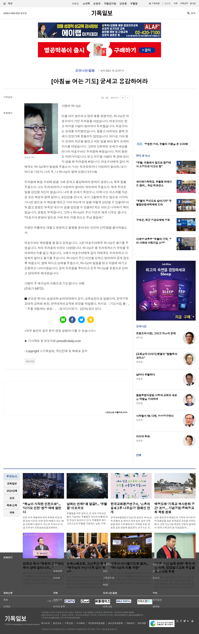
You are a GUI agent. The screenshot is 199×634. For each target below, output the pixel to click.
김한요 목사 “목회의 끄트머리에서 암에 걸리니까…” (43, 565)
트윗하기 (7, 113)
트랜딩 (75, 3)
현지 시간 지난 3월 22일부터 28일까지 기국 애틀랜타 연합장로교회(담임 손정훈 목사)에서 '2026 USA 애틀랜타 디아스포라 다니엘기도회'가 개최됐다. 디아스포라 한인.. (43, 579)
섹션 (7, 3)
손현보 (97, 3)
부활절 (133, 3)
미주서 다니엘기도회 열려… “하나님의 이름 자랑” (129, 565)
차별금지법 (110, 3)
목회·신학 (12, 505)
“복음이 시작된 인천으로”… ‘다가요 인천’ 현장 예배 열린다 (42, 508)
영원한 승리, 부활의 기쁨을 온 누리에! (166, 144)
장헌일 (139, 403)
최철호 (139, 378)
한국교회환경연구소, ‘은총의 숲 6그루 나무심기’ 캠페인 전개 (130, 508)
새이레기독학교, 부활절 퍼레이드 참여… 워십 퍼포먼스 (154, 183)
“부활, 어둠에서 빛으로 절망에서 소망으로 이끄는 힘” (153, 164)
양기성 (139, 337)
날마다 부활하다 (145, 375)
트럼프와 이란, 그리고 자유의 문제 (156, 333)
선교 (11, 498)
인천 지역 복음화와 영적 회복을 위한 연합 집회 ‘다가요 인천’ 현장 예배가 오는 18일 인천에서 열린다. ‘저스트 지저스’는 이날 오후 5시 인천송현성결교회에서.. (43, 522)
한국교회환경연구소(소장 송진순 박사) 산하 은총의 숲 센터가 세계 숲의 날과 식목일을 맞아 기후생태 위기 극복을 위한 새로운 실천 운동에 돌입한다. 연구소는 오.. (131, 522)
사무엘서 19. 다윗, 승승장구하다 (155, 416)
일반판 (167, 3)
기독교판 (156, 3)
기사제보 (80, 623)
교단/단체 (11, 490)
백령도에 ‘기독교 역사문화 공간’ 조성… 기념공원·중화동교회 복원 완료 (174, 508)
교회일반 (12, 483)
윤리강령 (142, 623)
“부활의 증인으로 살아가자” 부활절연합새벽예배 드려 (154, 202)
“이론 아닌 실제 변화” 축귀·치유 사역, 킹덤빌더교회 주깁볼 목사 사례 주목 (174, 567)
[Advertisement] (166, 117)
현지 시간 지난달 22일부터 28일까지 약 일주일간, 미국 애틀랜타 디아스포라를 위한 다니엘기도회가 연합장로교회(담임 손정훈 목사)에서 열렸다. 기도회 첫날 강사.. (131, 578)
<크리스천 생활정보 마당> (116, 412)
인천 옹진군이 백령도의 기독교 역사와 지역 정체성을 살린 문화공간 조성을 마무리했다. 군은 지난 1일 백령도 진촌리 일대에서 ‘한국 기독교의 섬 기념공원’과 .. (174, 522)
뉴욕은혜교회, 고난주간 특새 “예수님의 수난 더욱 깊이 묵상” (86, 567)
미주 (176, 3)
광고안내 (57, 623)
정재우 (139, 440)
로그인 (193, 3)
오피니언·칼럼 (85, 70)
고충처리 (130, 623)
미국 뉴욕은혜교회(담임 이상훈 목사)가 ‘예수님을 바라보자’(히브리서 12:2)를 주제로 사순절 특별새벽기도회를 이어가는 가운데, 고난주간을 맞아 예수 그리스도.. (87, 582)
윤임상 (139, 361)
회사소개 (45, 623)
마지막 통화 (143, 436)
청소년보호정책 (115, 623)
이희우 (139, 420)
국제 (11, 512)
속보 (139, 144)
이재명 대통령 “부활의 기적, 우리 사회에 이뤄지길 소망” (154, 241)
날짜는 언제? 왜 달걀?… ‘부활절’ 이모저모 (87, 506)
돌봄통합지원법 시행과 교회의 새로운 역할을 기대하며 (156, 397)
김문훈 (123, 3)
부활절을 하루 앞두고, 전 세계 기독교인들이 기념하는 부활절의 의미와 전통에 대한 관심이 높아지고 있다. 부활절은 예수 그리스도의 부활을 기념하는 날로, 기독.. (87, 518)
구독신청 (184, 3)
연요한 (30, 361)
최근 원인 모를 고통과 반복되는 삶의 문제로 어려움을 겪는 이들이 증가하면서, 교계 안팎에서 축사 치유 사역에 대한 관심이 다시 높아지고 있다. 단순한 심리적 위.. (174, 584)
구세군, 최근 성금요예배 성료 (153, 220)
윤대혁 (86, 3)
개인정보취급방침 (96, 623)
